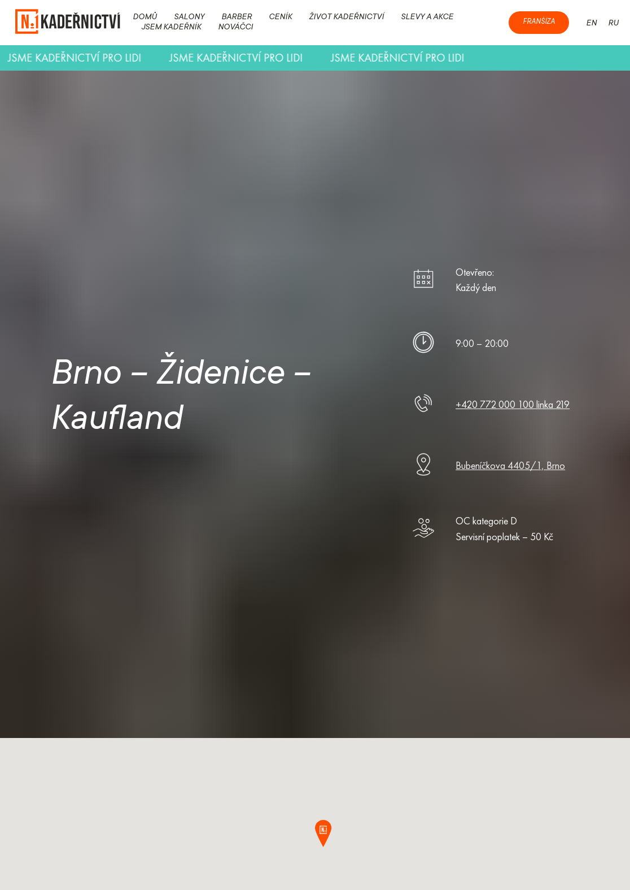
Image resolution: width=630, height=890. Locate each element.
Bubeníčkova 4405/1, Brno (510, 465)
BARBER (236, 17)
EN (591, 23)
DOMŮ (145, 17)
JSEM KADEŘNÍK (171, 27)
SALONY (189, 17)
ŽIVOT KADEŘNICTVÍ (346, 17)
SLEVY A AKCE (427, 17)
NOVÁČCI (235, 27)
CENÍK (280, 17)
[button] (328, 833)
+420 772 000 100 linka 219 (513, 404)
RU (613, 23)
